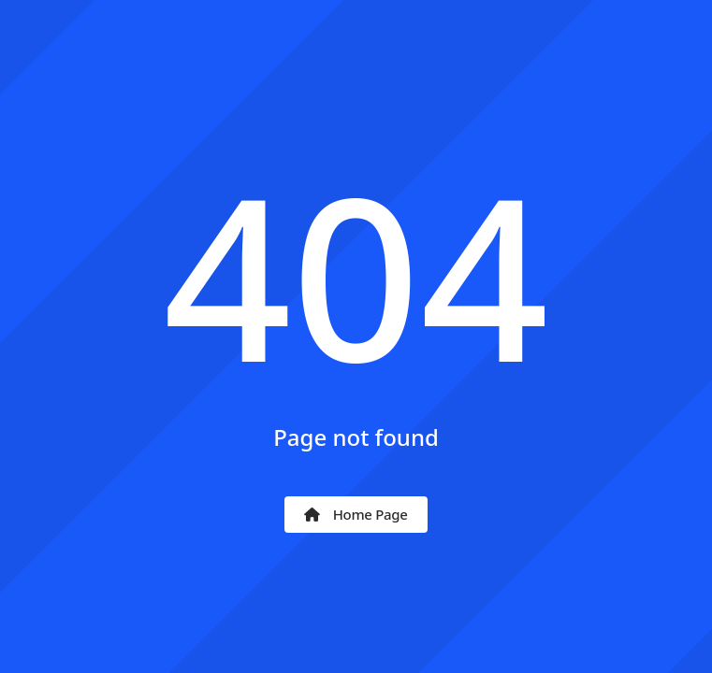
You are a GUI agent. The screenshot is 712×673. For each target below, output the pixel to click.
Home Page (355, 514)
